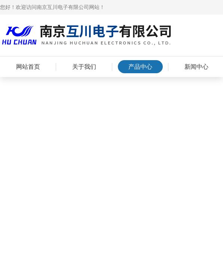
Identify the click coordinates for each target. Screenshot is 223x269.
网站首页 (28, 67)
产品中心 (140, 67)
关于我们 (84, 67)
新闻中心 (196, 67)
